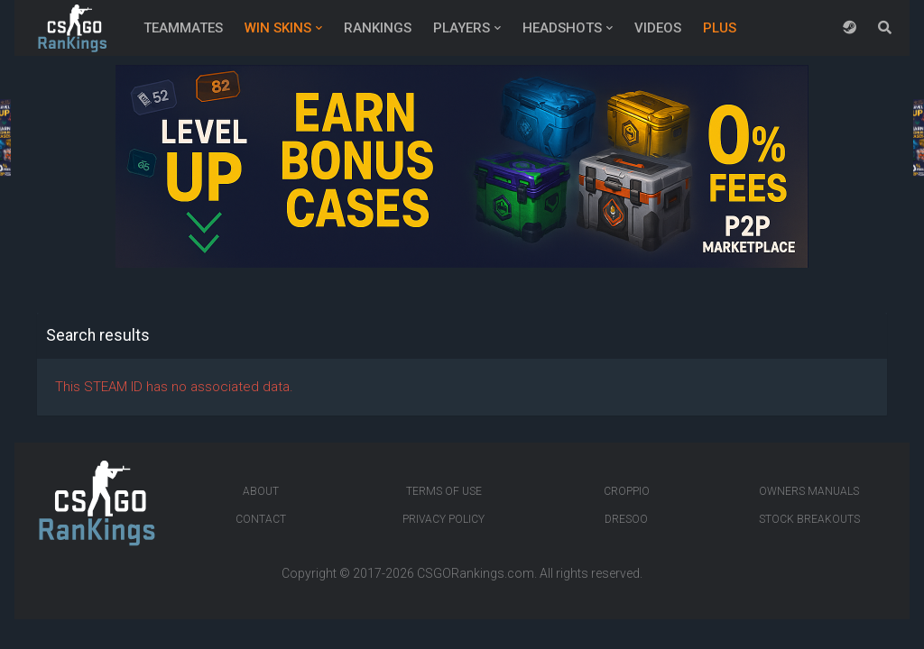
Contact (261, 519)
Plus (719, 28)
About (261, 491)
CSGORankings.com (475, 573)
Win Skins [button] (278, 28)
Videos (657, 28)
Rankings (377, 28)
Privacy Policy (443, 519)
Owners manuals (809, 491)
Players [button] (461, 28)
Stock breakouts (809, 519)
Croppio (627, 491)
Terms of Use (444, 491)
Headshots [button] (562, 28)
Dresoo (626, 519)
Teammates (183, 28)
